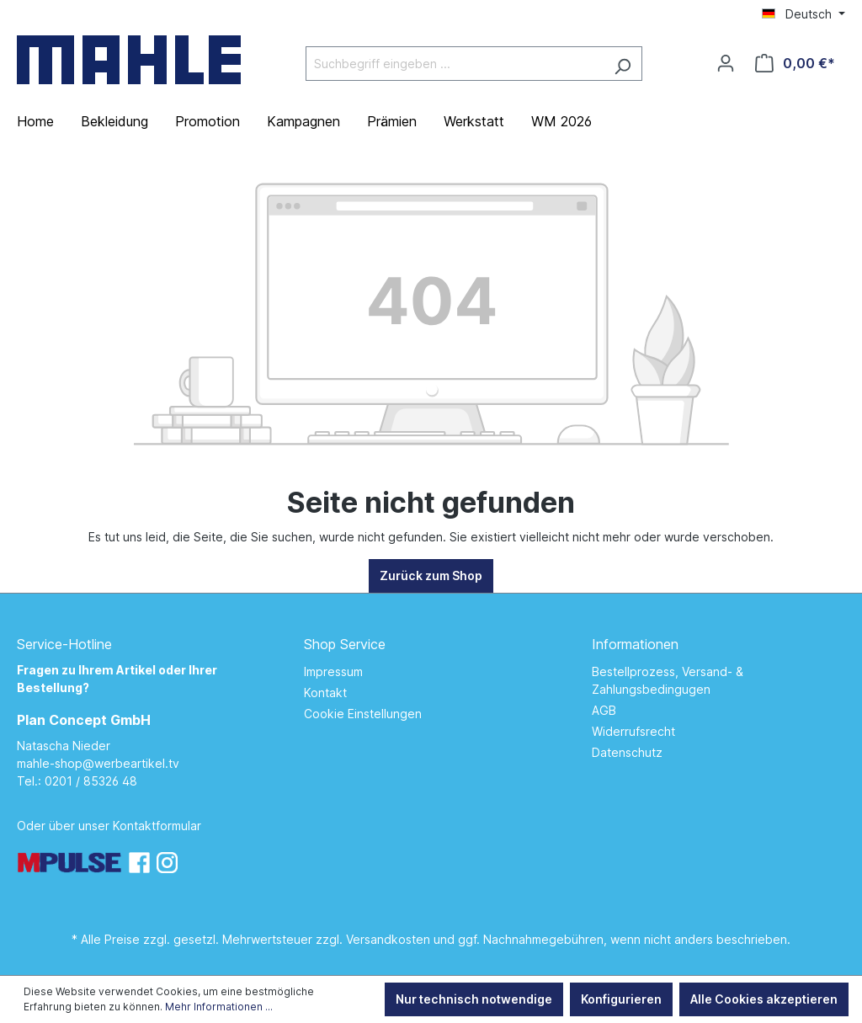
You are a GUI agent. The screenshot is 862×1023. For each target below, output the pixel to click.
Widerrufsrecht (633, 731)
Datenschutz (627, 752)
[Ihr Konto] (725, 63)
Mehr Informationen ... (219, 1006)
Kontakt (325, 692)
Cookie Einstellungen (363, 713)
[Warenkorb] (795, 63)
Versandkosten (388, 939)
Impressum (333, 671)
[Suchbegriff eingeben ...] (455, 63)
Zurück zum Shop (431, 575)
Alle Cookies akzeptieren (764, 999)
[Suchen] (622, 63)
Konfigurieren (621, 999)
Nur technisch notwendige (474, 999)
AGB (604, 710)
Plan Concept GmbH (84, 719)
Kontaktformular (157, 825)
